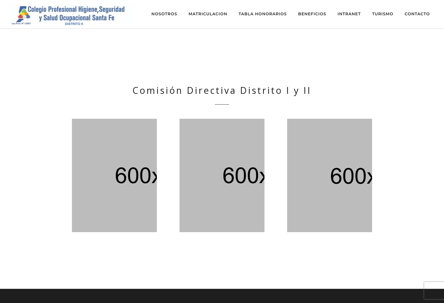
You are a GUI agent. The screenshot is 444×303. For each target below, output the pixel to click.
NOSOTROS (164, 13)
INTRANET (349, 13)
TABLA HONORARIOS (263, 13)
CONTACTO (417, 13)
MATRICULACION (208, 13)
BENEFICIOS (312, 13)
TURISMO (382, 13)
